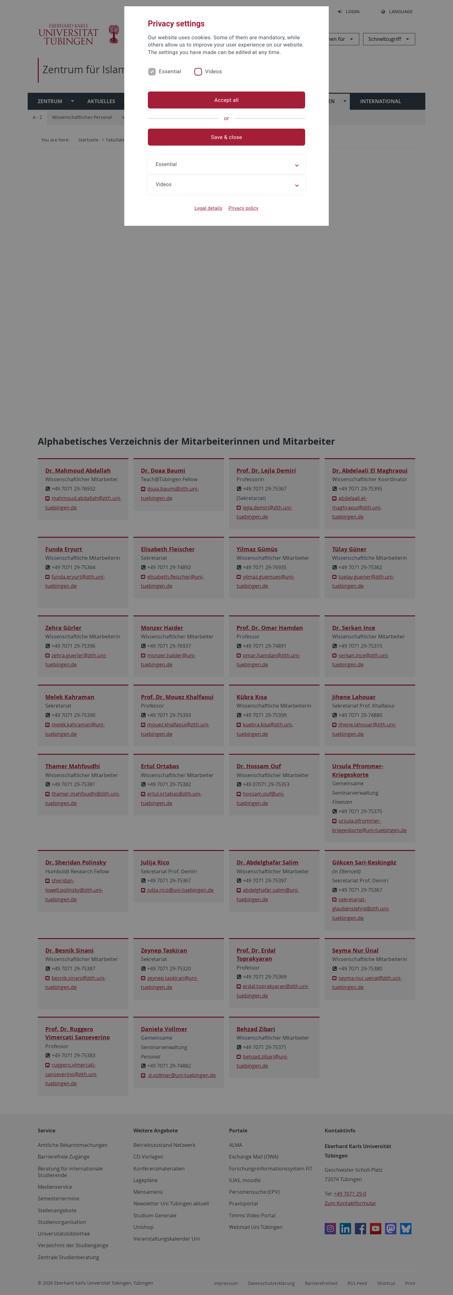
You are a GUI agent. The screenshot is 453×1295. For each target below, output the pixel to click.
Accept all (226, 100)
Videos (213, 71)
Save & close (226, 137)
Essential (170, 71)
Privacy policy (243, 208)
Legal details (208, 208)
